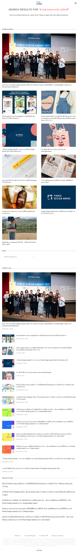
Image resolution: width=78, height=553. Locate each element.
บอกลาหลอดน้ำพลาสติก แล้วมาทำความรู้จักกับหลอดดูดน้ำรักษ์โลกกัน (19, 181)
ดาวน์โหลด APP (43, 535)
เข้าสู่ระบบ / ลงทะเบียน (57, 535)
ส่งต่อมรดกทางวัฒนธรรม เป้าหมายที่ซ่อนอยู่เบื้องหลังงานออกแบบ (18, 212)
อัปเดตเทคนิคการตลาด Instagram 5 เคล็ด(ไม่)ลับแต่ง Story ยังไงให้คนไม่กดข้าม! (18, 117)
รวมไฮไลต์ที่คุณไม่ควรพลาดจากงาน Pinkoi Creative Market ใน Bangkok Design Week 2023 (31, 468)
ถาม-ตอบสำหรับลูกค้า (30, 535)
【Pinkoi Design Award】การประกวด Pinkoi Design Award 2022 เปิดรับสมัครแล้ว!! (18, 150)
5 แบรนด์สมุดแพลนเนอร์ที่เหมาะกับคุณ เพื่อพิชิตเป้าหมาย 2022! (57, 181)
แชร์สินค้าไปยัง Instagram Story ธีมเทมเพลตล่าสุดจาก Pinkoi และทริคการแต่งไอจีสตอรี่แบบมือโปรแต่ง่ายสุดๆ (46, 398)
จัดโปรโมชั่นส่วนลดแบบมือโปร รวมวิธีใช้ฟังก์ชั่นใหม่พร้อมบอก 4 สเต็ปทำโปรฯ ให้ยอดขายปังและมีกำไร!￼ (45, 386)
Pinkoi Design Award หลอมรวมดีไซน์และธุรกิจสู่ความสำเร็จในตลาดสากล (58, 212)
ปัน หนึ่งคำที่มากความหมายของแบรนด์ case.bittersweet (53, 150)
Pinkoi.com (18, 535)
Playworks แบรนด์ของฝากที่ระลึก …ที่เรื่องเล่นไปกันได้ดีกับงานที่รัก (19, 243)
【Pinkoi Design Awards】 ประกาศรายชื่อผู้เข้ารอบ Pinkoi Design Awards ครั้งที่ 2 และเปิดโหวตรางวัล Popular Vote (38, 458)
